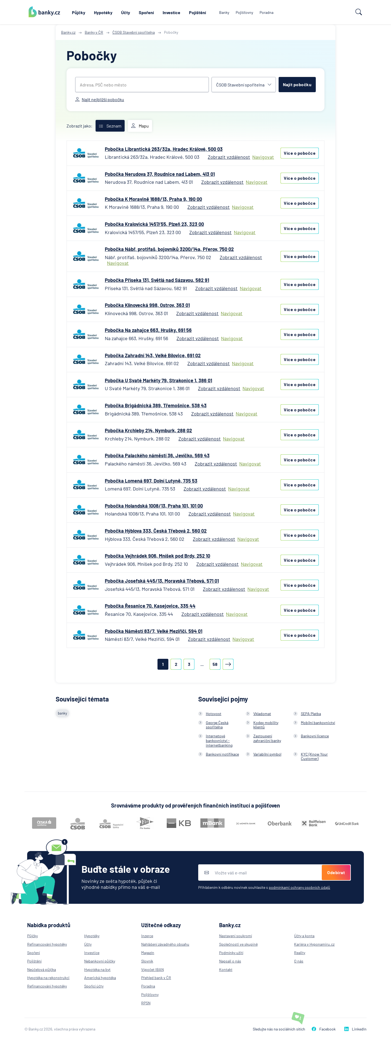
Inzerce (147, 935)
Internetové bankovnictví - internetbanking (219, 740)
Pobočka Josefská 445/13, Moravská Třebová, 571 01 (162, 581)
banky (62, 713)
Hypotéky (103, 12)
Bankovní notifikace (222, 754)
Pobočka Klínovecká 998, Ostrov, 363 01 (147, 305)
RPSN (145, 1003)
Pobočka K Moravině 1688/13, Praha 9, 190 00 (153, 199)
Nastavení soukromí (235, 935)
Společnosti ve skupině (238, 944)
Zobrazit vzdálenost (229, 157)
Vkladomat (262, 713)
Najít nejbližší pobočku (99, 99)
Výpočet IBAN (152, 969)
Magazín (147, 952)
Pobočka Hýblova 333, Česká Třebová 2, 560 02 (156, 531)
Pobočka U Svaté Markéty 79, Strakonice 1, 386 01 (158, 380)
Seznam (110, 125)
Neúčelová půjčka (41, 969)
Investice (171, 12)
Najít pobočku (297, 84)
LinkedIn (355, 1029)
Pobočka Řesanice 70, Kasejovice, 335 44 (150, 606)
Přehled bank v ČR (156, 977)
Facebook (324, 1029)
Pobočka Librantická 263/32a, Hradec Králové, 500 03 (164, 149)
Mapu (140, 126)
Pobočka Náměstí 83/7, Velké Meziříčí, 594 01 (153, 631)
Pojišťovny (244, 12)
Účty (125, 12)
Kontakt (225, 969)
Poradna (266, 12)
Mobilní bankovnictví (318, 722)
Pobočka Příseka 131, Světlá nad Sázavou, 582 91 (157, 280)
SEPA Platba (311, 713)
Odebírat (336, 872)
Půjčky (78, 12)
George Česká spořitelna (217, 724)
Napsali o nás (230, 961)
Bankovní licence (315, 736)
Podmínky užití (231, 952)
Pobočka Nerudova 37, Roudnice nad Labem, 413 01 (160, 174)
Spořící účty (93, 986)
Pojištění (197, 12)
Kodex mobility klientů (265, 724)
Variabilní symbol (267, 754)
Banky (224, 12)
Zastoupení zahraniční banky (267, 738)
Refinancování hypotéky (47, 944)
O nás (298, 961)
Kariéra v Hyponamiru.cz (314, 944)
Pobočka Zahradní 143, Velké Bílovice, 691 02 (153, 355)
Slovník (147, 961)
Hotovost (213, 713)
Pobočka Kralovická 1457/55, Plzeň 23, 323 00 (154, 224)
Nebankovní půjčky (99, 961)
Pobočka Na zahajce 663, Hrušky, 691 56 (148, 330)
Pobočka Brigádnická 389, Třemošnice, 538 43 (156, 405)
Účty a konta (304, 935)
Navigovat (263, 157)
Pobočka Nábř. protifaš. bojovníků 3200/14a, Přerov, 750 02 (169, 249)
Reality (299, 952)
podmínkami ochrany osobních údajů (299, 887)
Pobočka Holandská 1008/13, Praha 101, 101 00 (154, 506)
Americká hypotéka (100, 977)
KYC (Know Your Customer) (314, 756)
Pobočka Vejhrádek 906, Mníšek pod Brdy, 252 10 (157, 556)
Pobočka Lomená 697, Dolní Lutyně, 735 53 (151, 481)
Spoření (146, 12)
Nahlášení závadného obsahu (165, 944)
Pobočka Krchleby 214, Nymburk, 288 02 (148, 430)
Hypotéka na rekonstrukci (48, 977)
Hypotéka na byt (97, 969)
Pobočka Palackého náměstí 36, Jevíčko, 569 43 (157, 455)
